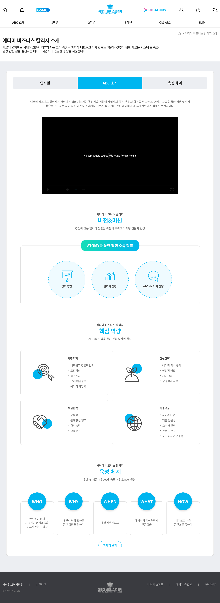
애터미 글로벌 (184, 584)
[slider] (68, 194)
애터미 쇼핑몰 (155, 584)
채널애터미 (211, 584)
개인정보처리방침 (12, 584)
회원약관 (41, 584)
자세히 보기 (110, 545)
